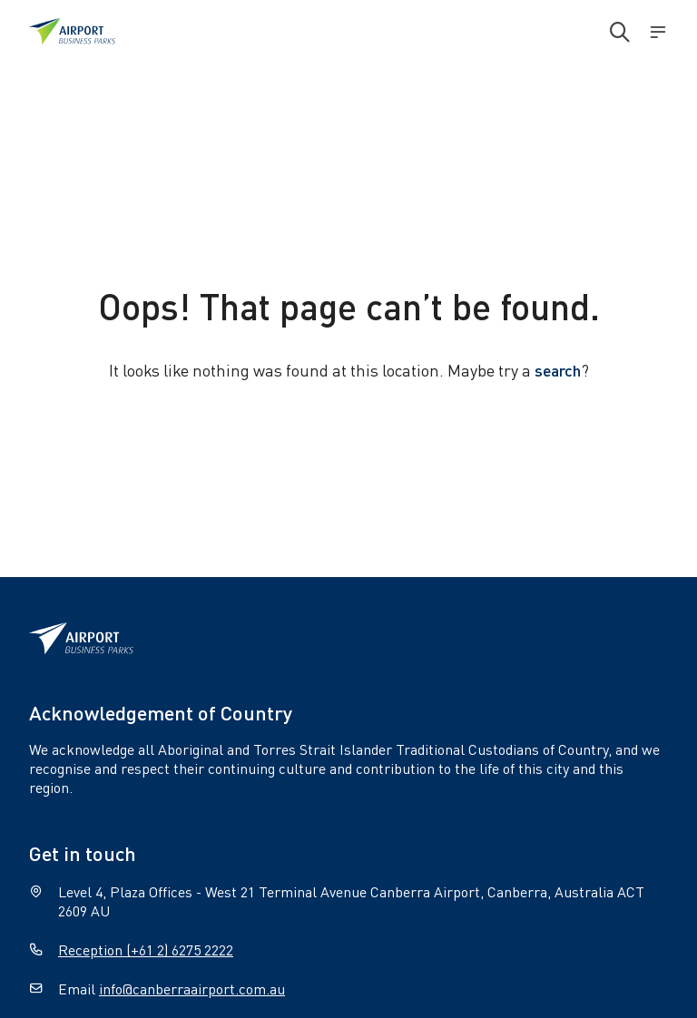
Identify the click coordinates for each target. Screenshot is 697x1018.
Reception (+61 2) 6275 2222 (145, 949)
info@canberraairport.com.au (192, 988)
